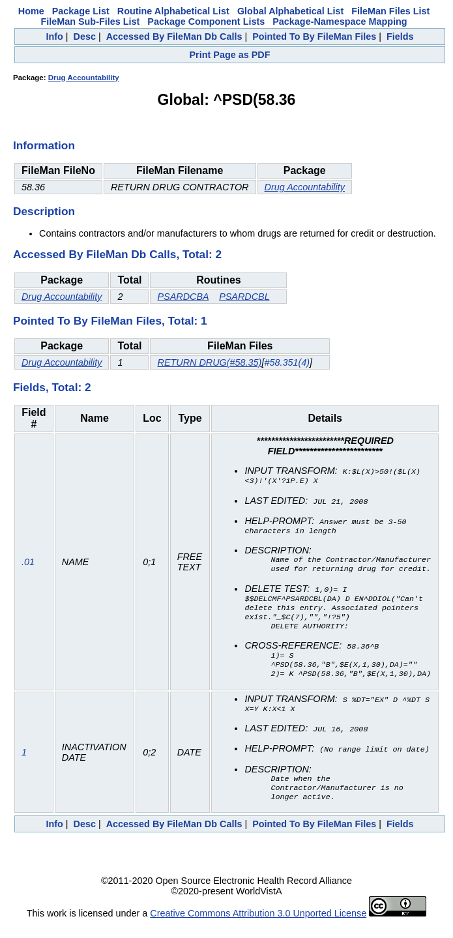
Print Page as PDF (230, 55)
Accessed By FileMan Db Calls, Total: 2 (117, 254)
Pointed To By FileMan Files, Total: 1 (110, 320)
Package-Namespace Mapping (339, 21)
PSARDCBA (183, 296)
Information (44, 145)
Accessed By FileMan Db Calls (174, 36)
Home (31, 11)
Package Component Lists (206, 21)
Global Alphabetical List (290, 11)
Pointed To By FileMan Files (314, 36)
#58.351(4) (287, 362)
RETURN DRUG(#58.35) (209, 362)
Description (44, 211)
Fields (400, 36)
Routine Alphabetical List (173, 11)
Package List (81, 11)
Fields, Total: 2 (52, 387)
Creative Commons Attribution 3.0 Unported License (258, 927)
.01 (28, 567)
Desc (85, 36)
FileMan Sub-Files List (89, 21)
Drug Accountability (83, 77)
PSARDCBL (244, 296)
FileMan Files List (390, 11)
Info (54, 36)
